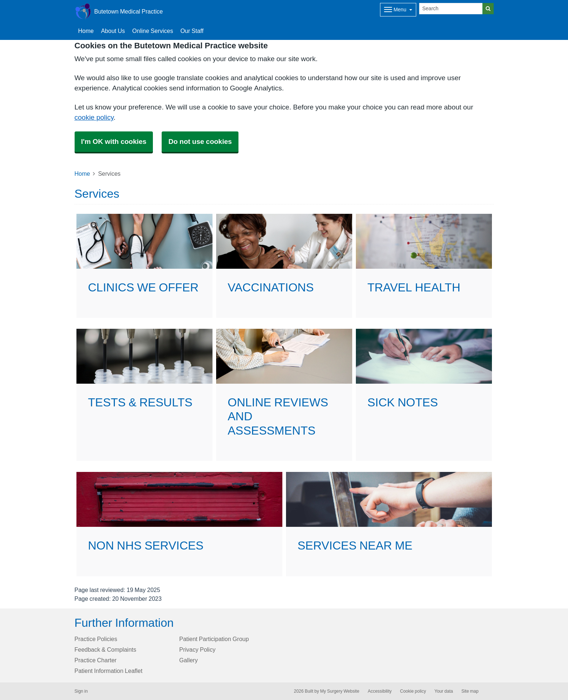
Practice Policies (96, 639)
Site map (469, 691)
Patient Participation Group (214, 639)
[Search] (451, 8)
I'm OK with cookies (114, 141)
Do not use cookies (200, 141)
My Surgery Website (339, 691)
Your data (444, 691)
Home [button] (86, 31)
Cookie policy (413, 691)
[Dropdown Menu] (398, 9)
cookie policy (94, 117)
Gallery (188, 660)
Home (82, 173)
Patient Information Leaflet (109, 671)
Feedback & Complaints (105, 649)
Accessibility (379, 691)
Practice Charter (96, 660)
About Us (113, 31)
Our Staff (191, 31)
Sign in (81, 691)
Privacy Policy (197, 649)
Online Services (152, 31)
